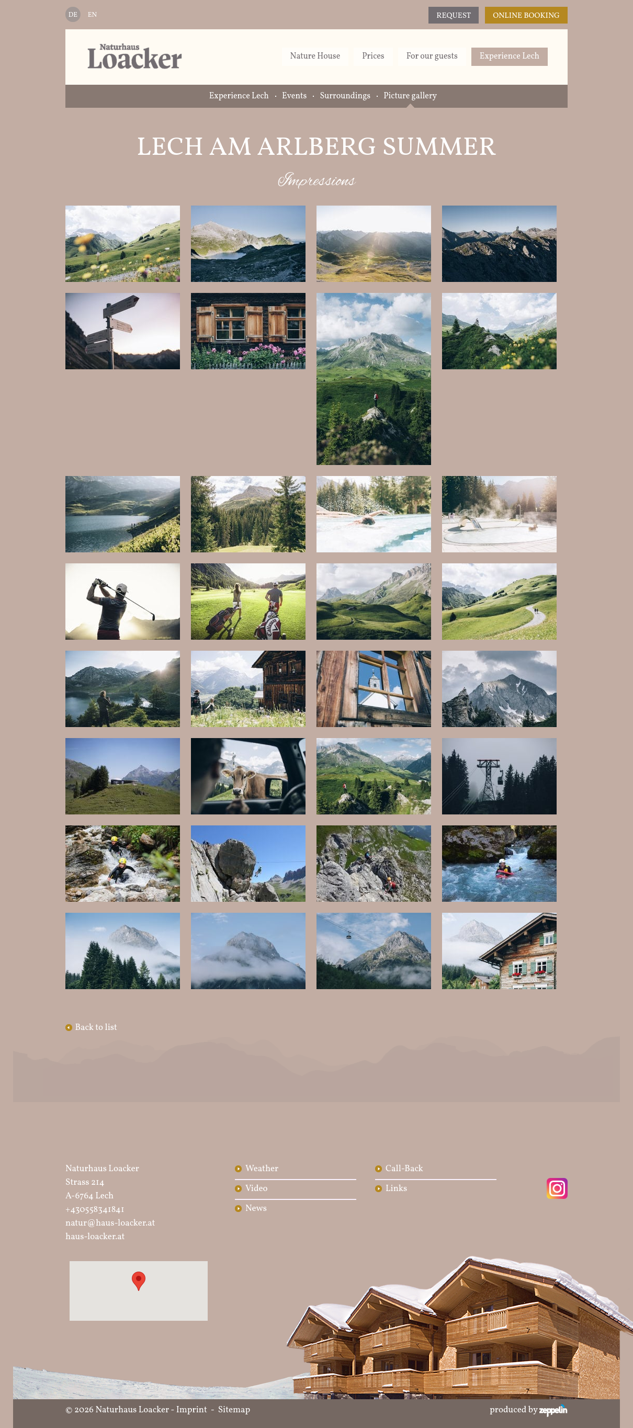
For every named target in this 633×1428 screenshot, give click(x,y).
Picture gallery (410, 96)
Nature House (315, 56)
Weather (261, 1169)
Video (256, 1189)
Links (396, 1189)
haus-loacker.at (95, 1237)
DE (73, 15)
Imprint (191, 1410)
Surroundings (345, 96)
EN (92, 15)
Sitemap (234, 1410)
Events (294, 96)
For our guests (432, 56)
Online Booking (526, 15)
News (256, 1209)
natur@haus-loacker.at (110, 1223)
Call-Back (404, 1169)
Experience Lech (509, 56)
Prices (373, 56)
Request (453, 15)
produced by (529, 1410)
